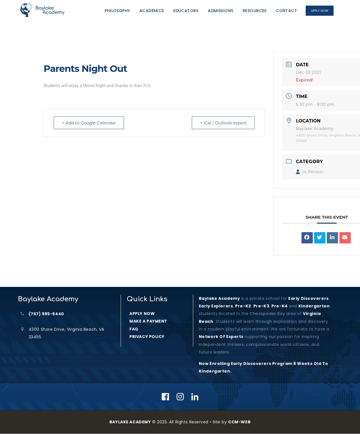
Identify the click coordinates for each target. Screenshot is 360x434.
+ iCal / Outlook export (223, 122)
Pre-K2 (243, 306)
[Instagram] (180, 396)
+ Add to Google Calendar (89, 122)
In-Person (309, 171)
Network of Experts (221, 336)
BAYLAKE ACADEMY (130, 422)
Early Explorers (216, 306)
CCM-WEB (239, 422)
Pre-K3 (261, 306)
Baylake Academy (219, 298)
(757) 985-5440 (46, 314)
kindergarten (314, 306)
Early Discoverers (308, 298)
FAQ (133, 329)
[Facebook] (165, 396)
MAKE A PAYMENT (148, 321)
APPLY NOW (142, 313)
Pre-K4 (279, 306)
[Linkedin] (195, 396)
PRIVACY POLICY (147, 336)
